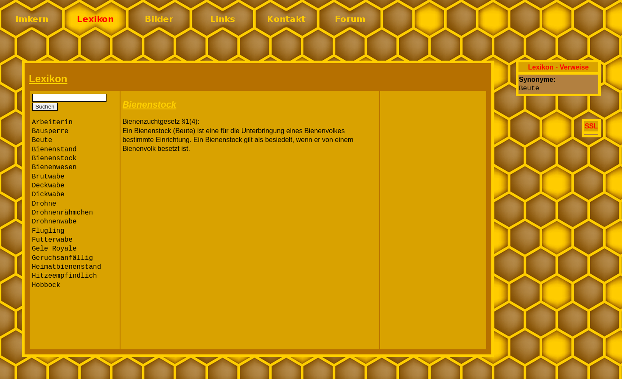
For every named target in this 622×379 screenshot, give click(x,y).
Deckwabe (48, 186)
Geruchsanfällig (62, 258)
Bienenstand (54, 149)
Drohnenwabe (54, 222)
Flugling (48, 231)
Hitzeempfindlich (64, 276)
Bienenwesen (54, 167)
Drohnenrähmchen (62, 213)
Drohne (44, 204)
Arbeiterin (52, 122)
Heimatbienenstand (66, 267)
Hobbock (46, 285)
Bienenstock (54, 158)
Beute (42, 140)
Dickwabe (48, 194)
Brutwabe (48, 177)
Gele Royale (54, 249)
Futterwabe (52, 240)
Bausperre (50, 131)
